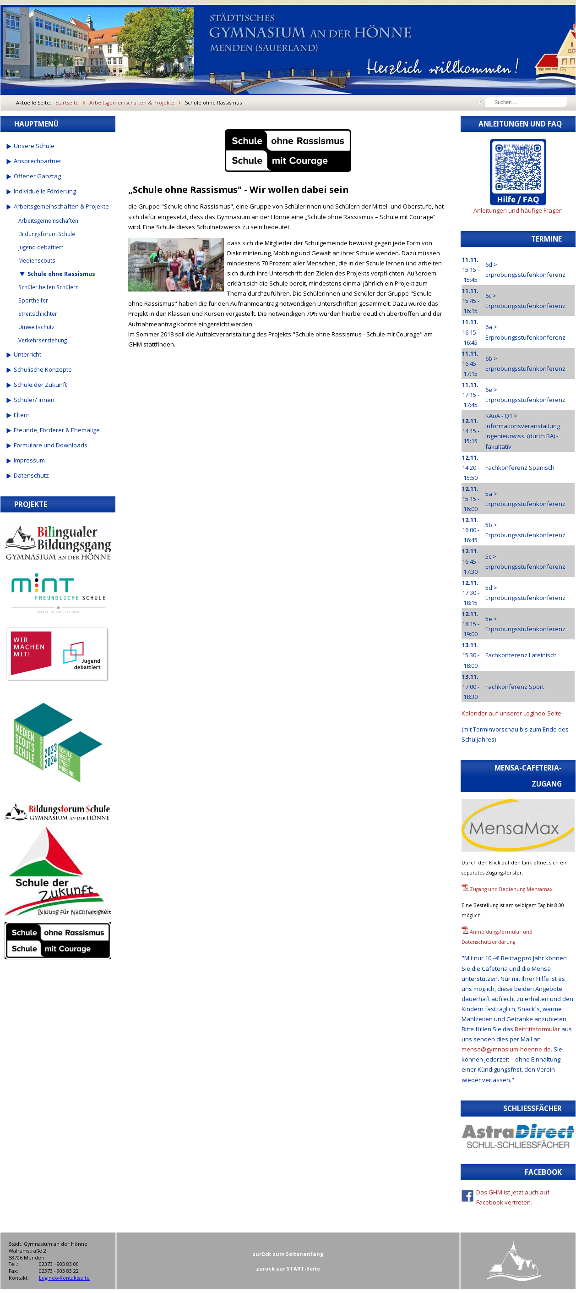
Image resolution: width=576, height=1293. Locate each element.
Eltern (22, 415)
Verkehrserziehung (42, 340)
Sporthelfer (33, 300)
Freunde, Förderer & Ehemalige (57, 430)
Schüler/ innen (34, 400)
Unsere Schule (34, 146)
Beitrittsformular (537, 1029)
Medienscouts (36, 260)
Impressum (29, 460)
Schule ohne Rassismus (61, 273)
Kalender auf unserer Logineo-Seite (511, 713)
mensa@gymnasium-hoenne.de (506, 1049)
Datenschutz (31, 475)
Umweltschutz (36, 326)
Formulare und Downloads (50, 445)
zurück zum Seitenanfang (287, 1253)
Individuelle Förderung (45, 191)
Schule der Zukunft (40, 384)
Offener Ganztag (37, 176)
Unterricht (27, 354)
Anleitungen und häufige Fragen (518, 210)
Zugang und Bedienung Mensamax (511, 889)
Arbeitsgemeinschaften (48, 220)
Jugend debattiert (40, 247)
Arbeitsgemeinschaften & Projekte (61, 206)
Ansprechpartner (37, 161)
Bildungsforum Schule (46, 233)
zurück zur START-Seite (288, 1268)
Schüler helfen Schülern (48, 287)
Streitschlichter (37, 313)
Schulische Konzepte (43, 369)
